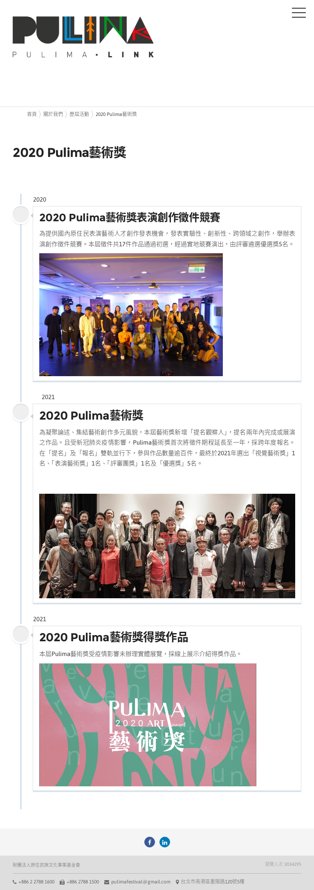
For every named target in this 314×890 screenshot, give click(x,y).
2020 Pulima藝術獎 (116, 114)
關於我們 (53, 114)
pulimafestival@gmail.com (140, 882)
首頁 (32, 114)
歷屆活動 (79, 114)
